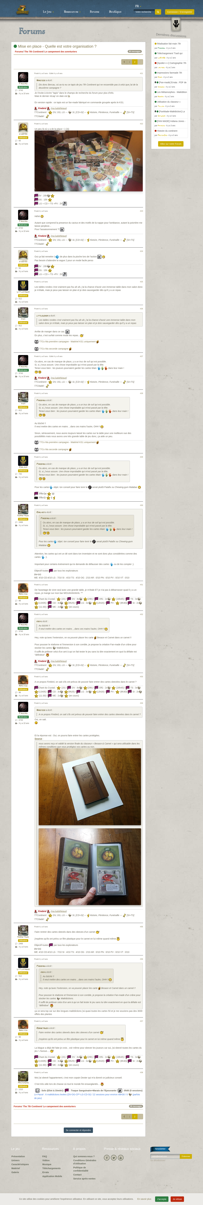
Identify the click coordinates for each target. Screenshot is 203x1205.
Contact (77, 1174)
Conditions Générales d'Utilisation (84, 1162)
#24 (141, 251)
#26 (141, 309)
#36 (141, 959)
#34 (141, 703)
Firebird (23, 84)
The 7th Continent (33, 51)
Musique (46, 1164)
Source (38, 738)
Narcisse (40, 80)
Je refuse (177, 1199)
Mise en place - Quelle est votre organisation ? (55, 46)
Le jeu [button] (48, 12)
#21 (141, 73)
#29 (141, 457)
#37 (141, 1021)
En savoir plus (144, 1199)
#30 (141, 505)
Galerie (15, 1172)
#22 (141, 124)
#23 (141, 211)
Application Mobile (52, 1176)
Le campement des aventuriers (60, 51)
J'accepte (162, 1199)
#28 (141, 393)
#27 (141, 356)
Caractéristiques (20, 1164)
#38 (141, 1072)
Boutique (115, 12)
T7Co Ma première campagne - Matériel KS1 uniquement (67, 341)
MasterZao (23, 1083)
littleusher (42, 316)
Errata (45, 1172)
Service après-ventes (84, 1178)
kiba (23, 319)
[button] (138, 6)
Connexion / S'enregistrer (179, 12)
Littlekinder (23, 292)
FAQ (44, 1156)
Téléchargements (51, 1168)
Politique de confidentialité (80, 1169)
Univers (15, 1160)
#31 (141, 585)
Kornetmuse (23, 515)
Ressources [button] (72, 12)
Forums (94, 12)
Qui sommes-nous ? (84, 1156)
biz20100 (23, 134)
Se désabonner (157, 1160)
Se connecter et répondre (78, 1130)
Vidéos (46, 1160)
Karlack (23, 467)
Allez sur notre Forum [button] (170, 144)
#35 (141, 927)
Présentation (18, 1156)
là (69, 96)
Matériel (15, 1168)
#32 (141, 614)
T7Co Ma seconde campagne (54, 348)
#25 (141, 282)
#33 (141, 677)
